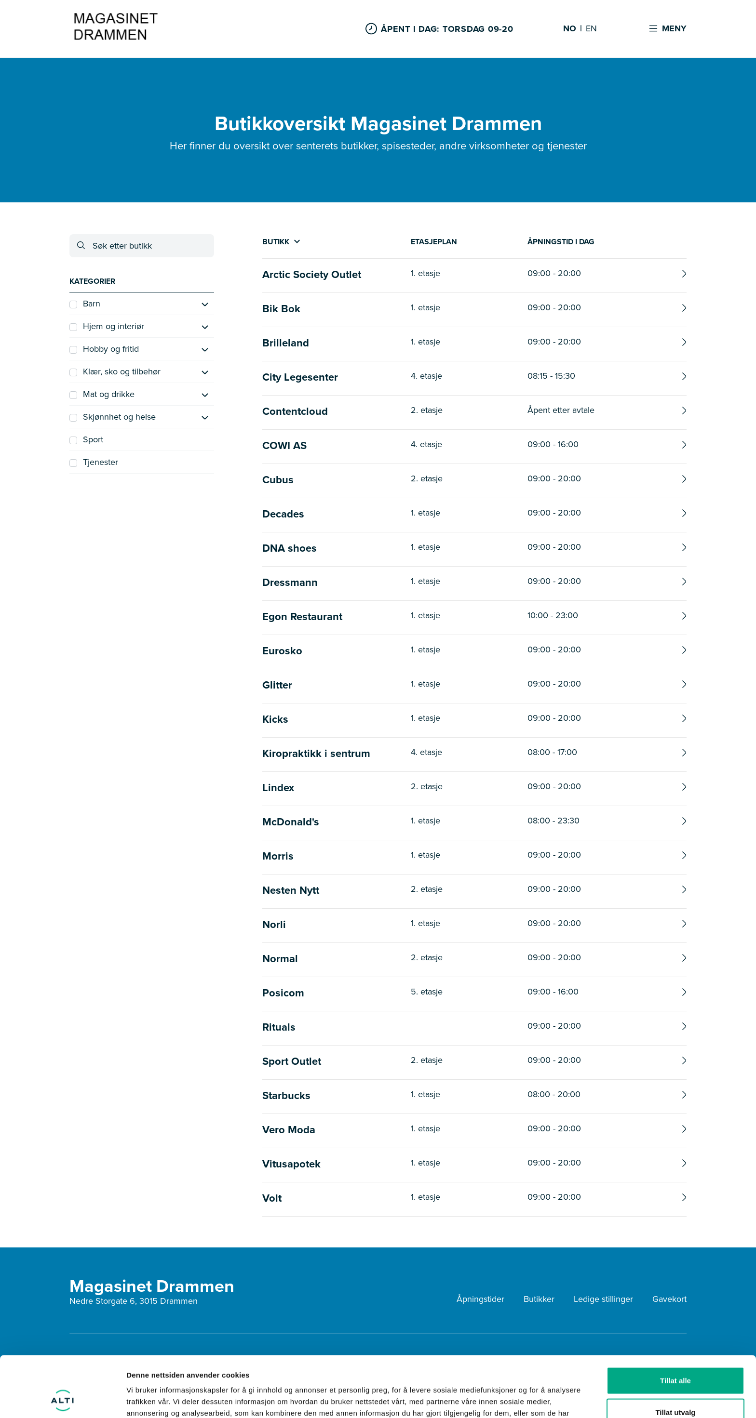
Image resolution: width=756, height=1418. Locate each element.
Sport (86, 439)
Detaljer (513, 1399)
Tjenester (93, 462)
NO (569, 29)
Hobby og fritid (104, 349)
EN (591, 29)
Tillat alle (675, 1323)
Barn (84, 303)
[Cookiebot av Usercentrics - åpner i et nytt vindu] (62, 1399)
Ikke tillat (675, 1386)
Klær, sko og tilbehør (115, 371)
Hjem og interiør (106, 326)
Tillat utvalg (675, 1355)
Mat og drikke (102, 394)
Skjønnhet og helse (112, 416)
